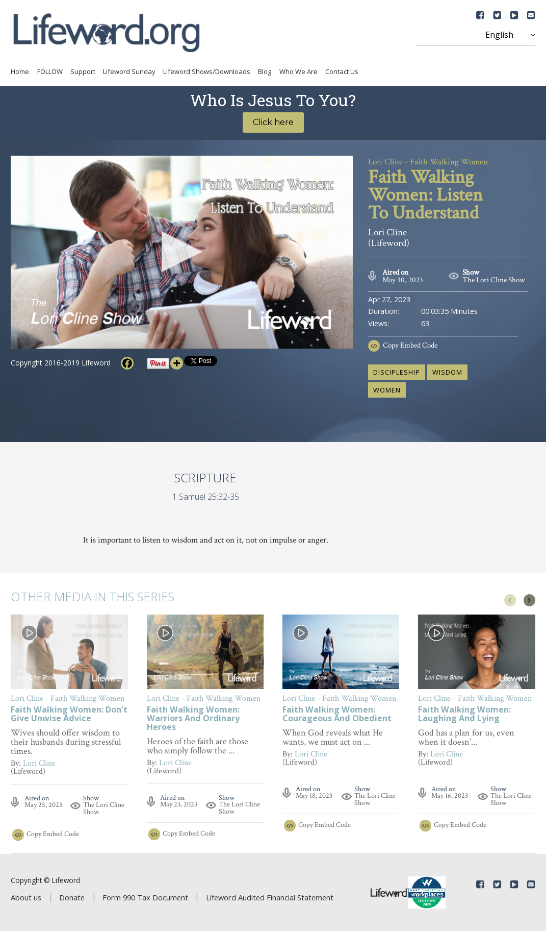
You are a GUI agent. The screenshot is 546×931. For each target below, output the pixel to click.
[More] (176, 363)
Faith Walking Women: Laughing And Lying (464, 714)
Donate (72, 897)
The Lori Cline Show (493, 280)
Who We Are (298, 71)
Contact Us (341, 71)
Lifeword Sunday (129, 71)
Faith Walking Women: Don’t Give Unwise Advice (69, 714)
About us (26, 897)
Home (20, 71)
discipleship (396, 372)
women (387, 390)
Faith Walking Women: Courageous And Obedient (337, 714)
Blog (264, 71)
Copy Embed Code (410, 345)
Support (82, 71)
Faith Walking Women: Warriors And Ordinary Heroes (193, 718)
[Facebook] (127, 363)
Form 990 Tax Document (145, 897)
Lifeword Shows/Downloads (206, 71)
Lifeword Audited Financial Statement (269, 897)
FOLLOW (50, 71)
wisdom (447, 372)
